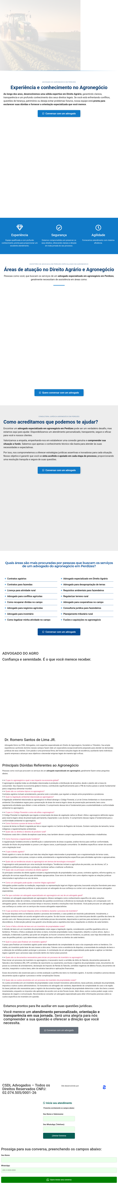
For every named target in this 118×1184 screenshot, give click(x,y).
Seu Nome (5, 1155)
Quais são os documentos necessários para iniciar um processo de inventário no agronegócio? (44, 957)
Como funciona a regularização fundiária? (23, 839)
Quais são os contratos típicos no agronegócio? (25, 791)
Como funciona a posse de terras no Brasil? (23, 823)
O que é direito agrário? (15, 852)
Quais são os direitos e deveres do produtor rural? (26, 832)
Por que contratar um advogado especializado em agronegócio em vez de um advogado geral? (44, 895)
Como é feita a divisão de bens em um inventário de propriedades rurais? (35, 926)
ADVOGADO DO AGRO (20, 653)
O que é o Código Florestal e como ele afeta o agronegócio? (30, 812)
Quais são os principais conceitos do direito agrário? (27, 870)
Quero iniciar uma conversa (59, 1179)
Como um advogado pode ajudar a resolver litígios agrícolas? (30, 883)
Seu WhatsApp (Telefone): (54, 1125)
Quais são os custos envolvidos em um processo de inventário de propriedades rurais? (41, 980)
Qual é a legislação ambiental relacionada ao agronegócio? (30, 797)
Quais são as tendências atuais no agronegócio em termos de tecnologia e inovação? (40, 862)
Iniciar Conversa (59, 1136)
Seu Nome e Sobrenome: (53, 1114)
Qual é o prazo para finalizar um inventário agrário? (26, 942)
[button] (59, 780)
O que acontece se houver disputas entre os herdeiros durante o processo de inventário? (42, 911)
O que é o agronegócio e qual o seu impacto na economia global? (32, 780)
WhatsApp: (5, 1166)
